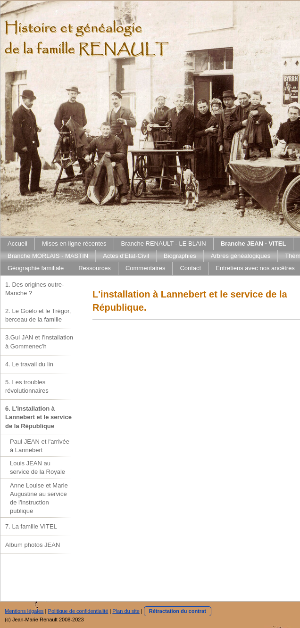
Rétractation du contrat (177, 611)
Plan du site (125, 611)
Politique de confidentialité (78, 611)
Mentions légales (24, 611)
